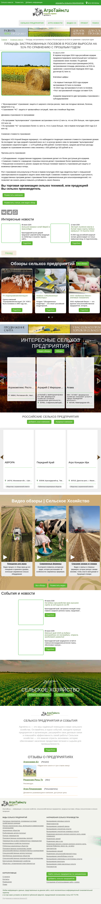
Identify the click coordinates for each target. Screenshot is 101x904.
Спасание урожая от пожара (84, 564)
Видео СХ (71, 23)
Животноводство (52, 824)
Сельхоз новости (7, 2)
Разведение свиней (53, 839)
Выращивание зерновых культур (58, 821)
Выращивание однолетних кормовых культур (62, 831)
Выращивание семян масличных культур (61, 864)
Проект (84, 23)
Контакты (6, 879)
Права (5, 884)
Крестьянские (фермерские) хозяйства (16, 861)
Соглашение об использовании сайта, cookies (63, 882)
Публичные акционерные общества (15, 846)
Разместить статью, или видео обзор (19, 203)
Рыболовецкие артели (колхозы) (14, 833)
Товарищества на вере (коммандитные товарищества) (22, 841)
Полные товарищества (11, 836)
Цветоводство (51, 848)
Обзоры (59, 351)
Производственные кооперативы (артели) (18, 838)
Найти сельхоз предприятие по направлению (67, 874)
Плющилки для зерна (16, 564)
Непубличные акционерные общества (16, 856)
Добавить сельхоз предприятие (70, 3)
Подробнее (27, 243)
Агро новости (55, 23)
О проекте (6, 877)
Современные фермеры (50, 564)
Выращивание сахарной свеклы (57, 826)
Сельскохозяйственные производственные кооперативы (23, 858)
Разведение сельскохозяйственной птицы (61, 854)
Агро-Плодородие (32, 789)
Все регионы (92, 3)
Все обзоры (82, 264)
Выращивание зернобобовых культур (59, 856)
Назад (9, 253)
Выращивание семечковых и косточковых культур (64, 859)
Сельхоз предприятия (32, 23)
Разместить (19, 2)
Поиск (95, 23)
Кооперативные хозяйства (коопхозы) (16, 843)
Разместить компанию (13, 195)
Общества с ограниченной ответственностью (19, 863)
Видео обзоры (44, 351)
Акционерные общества (11, 830)
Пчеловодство (51, 867)
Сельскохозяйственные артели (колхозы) (17, 853)
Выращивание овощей (54, 851)
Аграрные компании (64, 422)
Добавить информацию (34, 2)
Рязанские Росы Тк (33, 780)
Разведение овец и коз (54, 841)
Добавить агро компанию (39, 422)
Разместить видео (57, 585)
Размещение (7, 882)
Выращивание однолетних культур (58, 829)
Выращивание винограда (55, 861)
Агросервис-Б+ (31, 762)
